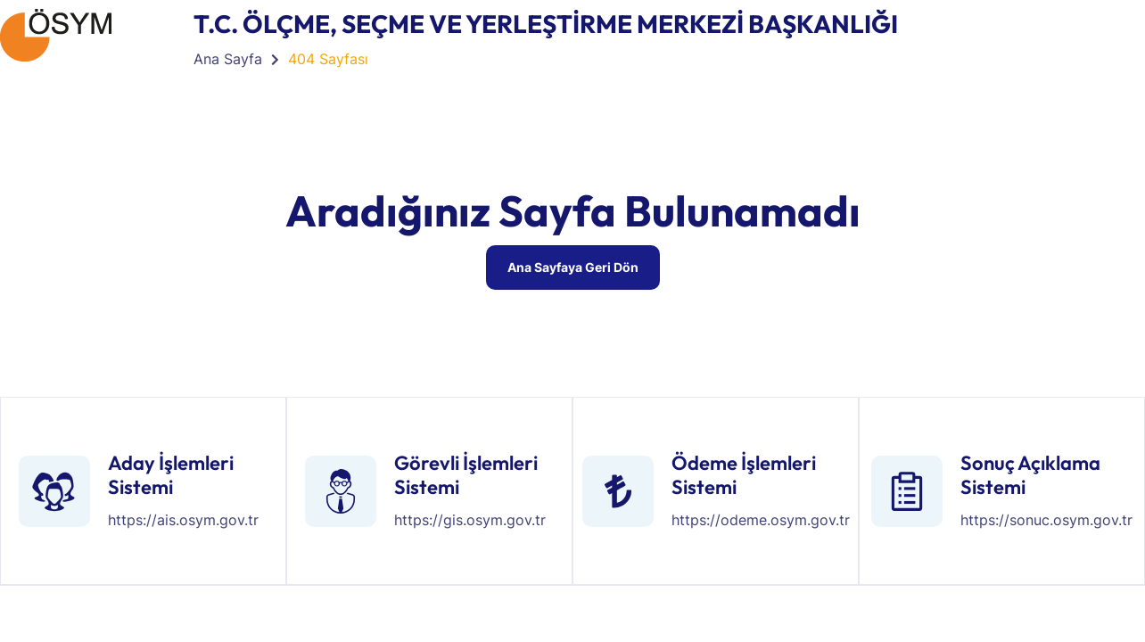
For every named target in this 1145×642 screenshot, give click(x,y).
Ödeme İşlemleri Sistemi (743, 474)
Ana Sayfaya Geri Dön (572, 267)
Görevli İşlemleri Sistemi (466, 474)
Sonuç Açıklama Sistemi (1030, 474)
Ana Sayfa (228, 59)
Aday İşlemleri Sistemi (171, 474)
